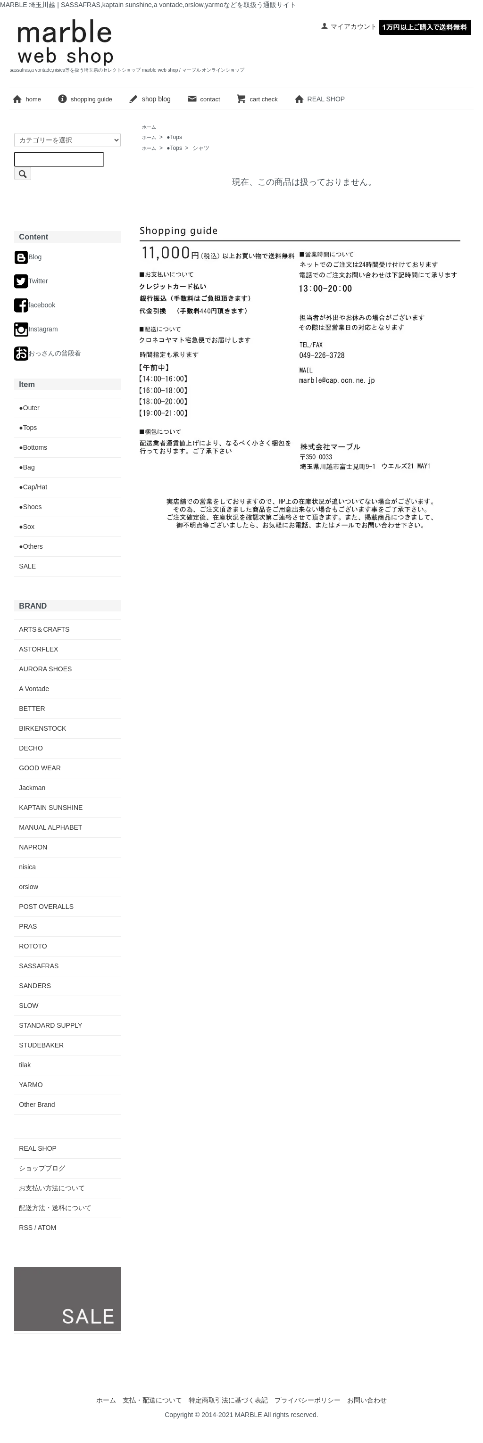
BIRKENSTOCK (42, 728)
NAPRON (33, 847)
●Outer (29, 408)
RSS (26, 1227)
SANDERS (35, 985)
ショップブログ (42, 1168)
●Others (30, 546)
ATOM (47, 1227)
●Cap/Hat (33, 487)
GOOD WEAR (40, 768)
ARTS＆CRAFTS (44, 629)
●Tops (174, 137)
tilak (25, 1065)
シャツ (200, 148)
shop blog (149, 99)
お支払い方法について (52, 1188)
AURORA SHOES (45, 669)
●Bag (26, 467)
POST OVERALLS (46, 906)
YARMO (30, 1084)
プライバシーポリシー (308, 1400)
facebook (34, 305)
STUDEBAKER (41, 1045)
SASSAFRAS (38, 966)
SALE (27, 566)
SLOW (28, 1005)
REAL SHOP (326, 99)
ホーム (106, 1400)
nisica (27, 867)
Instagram (36, 329)
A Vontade (34, 689)
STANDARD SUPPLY (50, 1025)
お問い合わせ (367, 1400)
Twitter (31, 281)
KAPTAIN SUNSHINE (51, 807)
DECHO (31, 748)
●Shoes (30, 507)
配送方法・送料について (55, 1208)
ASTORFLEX (38, 649)
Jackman (32, 788)
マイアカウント (349, 26)
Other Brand (37, 1104)
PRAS (28, 926)
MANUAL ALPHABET (50, 827)
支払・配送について (152, 1400)
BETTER (32, 708)
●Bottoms (33, 447)
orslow (28, 887)
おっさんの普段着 (47, 353)
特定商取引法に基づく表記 (228, 1400)
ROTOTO (33, 946)
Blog (28, 257)
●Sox (26, 526)
